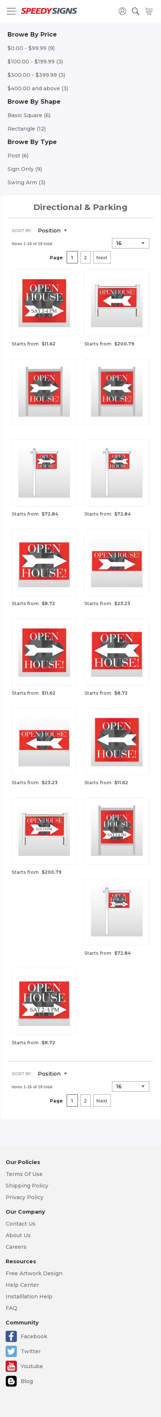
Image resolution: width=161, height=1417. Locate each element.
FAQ (11, 1308)
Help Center (22, 1285)
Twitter (31, 1351)
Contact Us (21, 1223)
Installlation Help (29, 1296)
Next (101, 257)
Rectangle (26, 128)
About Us (18, 1235)
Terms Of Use (24, 1174)
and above (37, 88)
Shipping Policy (27, 1185)
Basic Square (29, 115)
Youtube (32, 1366)
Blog (27, 1381)
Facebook (34, 1336)
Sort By (21, 230)
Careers (16, 1247)
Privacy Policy (24, 1197)
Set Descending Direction (78, 231)
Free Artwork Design (34, 1273)
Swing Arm (26, 182)
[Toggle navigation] (11, 11)
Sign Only (24, 169)
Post (17, 155)
